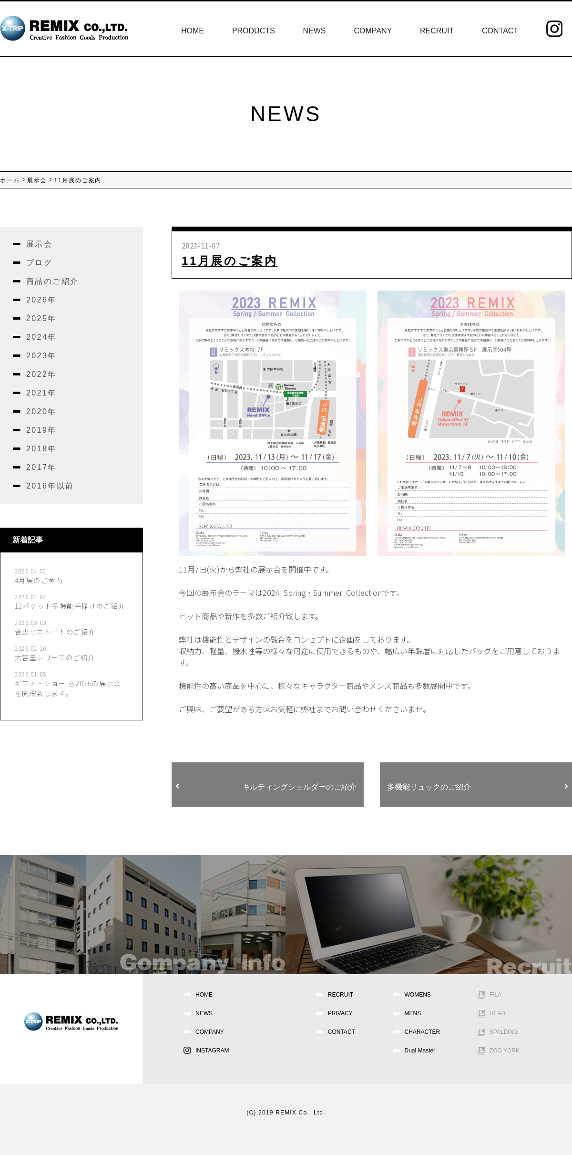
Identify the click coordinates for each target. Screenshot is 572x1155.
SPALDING (504, 1032)
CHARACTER (422, 1032)
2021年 (41, 393)
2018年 (41, 449)
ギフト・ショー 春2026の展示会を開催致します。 (68, 688)
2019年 (41, 430)
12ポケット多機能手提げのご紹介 (70, 606)
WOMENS (418, 994)
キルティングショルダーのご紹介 (266, 786)
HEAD (497, 1013)
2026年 (41, 300)
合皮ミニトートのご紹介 (55, 631)
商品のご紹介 (52, 281)
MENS (413, 1013)
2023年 (41, 356)
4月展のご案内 (39, 580)
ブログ (39, 263)
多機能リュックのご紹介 (477, 786)
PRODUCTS (253, 31)
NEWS (314, 31)
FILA (495, 994)
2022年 (41, 374)
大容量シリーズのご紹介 (55, 657)
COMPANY (373, 31)
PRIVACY (340, 1013)
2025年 (41, 318)
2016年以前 (50, 486)
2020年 (41, 411)
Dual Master (420, 1050)
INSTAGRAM (212, 1050)
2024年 (41, 337)
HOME (192, 31)
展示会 (39, 244)
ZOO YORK (505, 1050)
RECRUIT (437, 31)
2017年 (41, 467)
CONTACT (500, 31)
